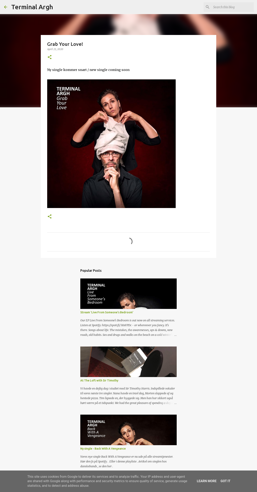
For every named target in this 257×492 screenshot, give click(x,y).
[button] (49, 57)
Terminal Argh (32, 6)
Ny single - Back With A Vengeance (103, 448)
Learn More (206, 481)
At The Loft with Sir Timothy (99, 380)
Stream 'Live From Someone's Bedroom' (106, 312)
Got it (225, 481)
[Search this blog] (233, 7)
